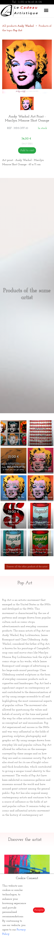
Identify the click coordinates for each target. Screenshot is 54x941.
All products (18, 26)
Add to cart (27, 150)
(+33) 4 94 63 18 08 (30, 2)
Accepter (39, 910)
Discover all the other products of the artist (27, 566)
